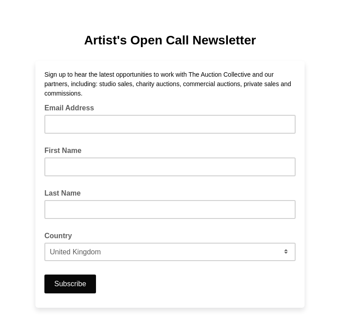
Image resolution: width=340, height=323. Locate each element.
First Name (63, 150)
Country (58, 236)
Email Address (72, 107)
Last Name (62, 193)
